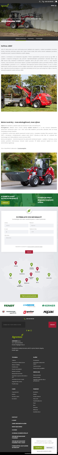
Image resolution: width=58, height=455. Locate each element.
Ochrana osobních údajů (20, 433)
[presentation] (37, 325)
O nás (13, 389)
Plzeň (34, 403)
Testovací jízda (37, 366)
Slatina (35, 394)
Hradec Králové (37, 396)
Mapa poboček (37, 375)
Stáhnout (5, 202)
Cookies (14, 430)
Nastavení (49, 447)
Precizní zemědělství (17, 369)
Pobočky (36, 389)
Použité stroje (15, 383)
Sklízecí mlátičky (16, 364)
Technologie (39, 38)
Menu (53, 5)
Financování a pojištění (39, 368)
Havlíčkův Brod (36, 412)
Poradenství (36, 360)
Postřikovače (15, 367)
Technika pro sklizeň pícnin (18, 362)
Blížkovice (35, 409)
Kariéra (13, 394)
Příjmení (32, 222)
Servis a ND (36, 372)
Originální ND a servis (17, 381)
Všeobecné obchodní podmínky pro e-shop (18, 441)
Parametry (31, 38)
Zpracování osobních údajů (44, 451)
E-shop (14, 420)
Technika (15, 357)
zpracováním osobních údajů (35, 246)
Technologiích (22, 148)
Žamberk (35, 407)
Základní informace (21, 38)
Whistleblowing (17, 427)
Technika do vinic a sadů (18, 379)
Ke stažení (14, 398)
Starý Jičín (35, 398)
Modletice (35, 392)
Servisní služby (36, 377)
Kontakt (14, 417)
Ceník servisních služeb (19, 423)
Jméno (6, 222)
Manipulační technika (17, 373)
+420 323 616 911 (48, 1)
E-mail (6, 229)
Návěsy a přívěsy (16, 371)
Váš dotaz (6, 235)
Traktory (14, 360)
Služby (35, 357)
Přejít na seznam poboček (29, 296)
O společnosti (15, 392)
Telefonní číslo (33, 229)
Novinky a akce (15, 396)
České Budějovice (37, 401)
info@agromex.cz (20, 345)
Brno (34, 405)
